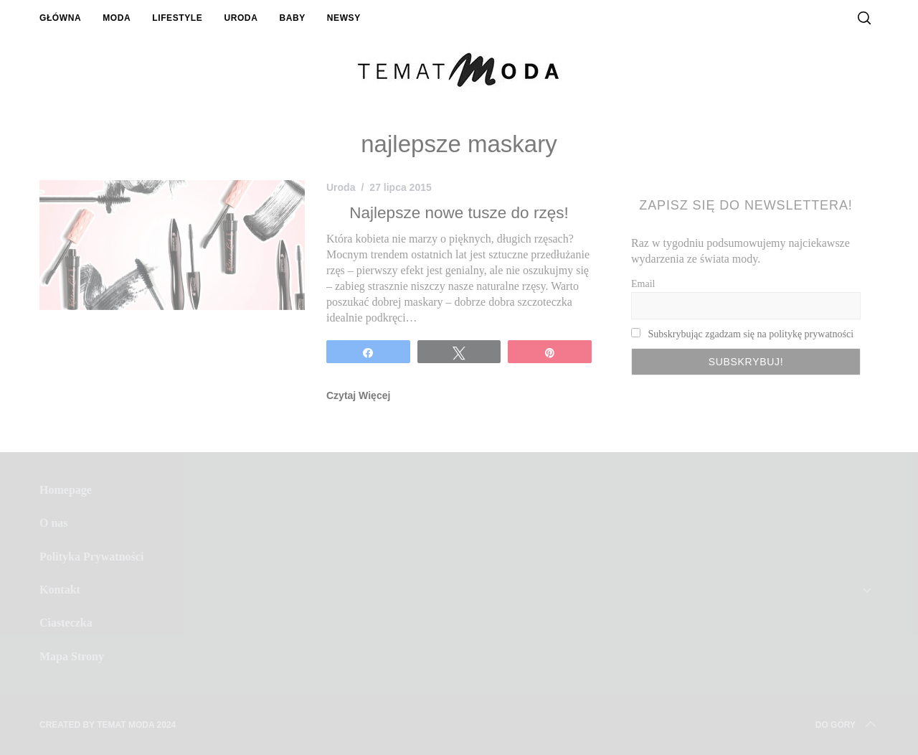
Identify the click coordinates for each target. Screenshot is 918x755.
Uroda (240, 18)
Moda (117, 18)
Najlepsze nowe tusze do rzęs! (458, 213)
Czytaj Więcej (358, 395)
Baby (292, 18)
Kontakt (59, 589)
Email (643, 283)
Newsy (344, 18)
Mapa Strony (71, 656)
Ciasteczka (66, 622)
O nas (53, 523)
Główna (60, 18)
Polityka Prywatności (91, 556)
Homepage (65, 490)
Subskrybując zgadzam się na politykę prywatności (751, 334)
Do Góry (847, 725)
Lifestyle (177, 18)
